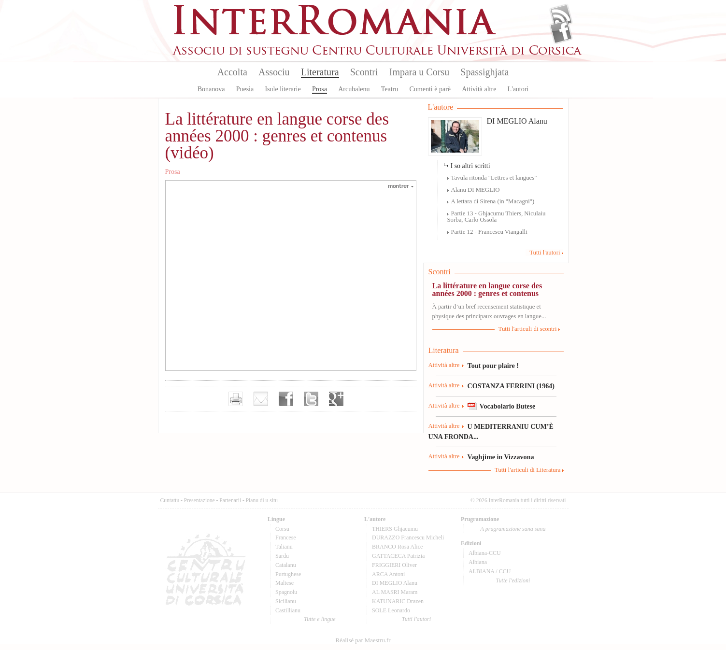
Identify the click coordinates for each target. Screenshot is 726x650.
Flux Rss (561, 15)
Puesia (245, 89)
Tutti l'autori (544, 252)
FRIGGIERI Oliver (394, 565)
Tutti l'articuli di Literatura (528, 469)
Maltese (284, 582)
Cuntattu (170, 500)
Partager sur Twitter (311, 399)
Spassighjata (484, 72)
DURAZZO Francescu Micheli (408, 537)
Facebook (561, 31)
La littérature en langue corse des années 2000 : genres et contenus (487, 289)
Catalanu (285, 565)
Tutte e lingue (319, 619)
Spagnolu (286, 592)
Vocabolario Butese (508, 406)
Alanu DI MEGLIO (475, 189)
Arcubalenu (354, 89)
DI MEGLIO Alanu (517, 121)
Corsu (282, 528)
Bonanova (211, 89)
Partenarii (230, 500)
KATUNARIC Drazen (398, 601)
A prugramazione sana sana (513, 528)
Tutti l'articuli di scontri (527, 328)
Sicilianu (285, 601)
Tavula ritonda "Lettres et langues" (494, 177)
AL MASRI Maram (394, 592)
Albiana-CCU (485, 553)
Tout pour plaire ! (493, 365)
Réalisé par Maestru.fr (362, 640)
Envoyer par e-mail (261, 399)
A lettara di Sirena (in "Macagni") (493, 201)
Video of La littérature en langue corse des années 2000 (290, 275)
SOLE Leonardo (391, 610)
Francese (285, 537)
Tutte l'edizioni (513, 580)
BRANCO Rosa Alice (397, 546)
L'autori (518, 89)
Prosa (319, 89)
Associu (273, 72)
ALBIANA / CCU (490, 571)
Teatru (390, 89)
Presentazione (199, 500)
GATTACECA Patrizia (398, 555)
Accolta (232, 72)
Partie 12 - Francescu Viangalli (489, 231)
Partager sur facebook (286, 399)
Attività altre (479, 89)
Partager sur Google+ (336, 399)
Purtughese (288, 574)
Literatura (320, 72)
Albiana (478, 562)
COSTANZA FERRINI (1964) (511, 386)
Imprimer (235, 399)
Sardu (282, 555)
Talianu (284, 546)
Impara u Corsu (419, 72)
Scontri (364, 72)
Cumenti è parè (430, 89)
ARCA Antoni (388, 574)
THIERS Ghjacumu (395, 528)
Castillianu (287, 610)
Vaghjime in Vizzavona (501, 457)
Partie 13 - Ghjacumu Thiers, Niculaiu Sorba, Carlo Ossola (496, 216)
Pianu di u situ (262, 500)
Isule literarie (282, 89)
